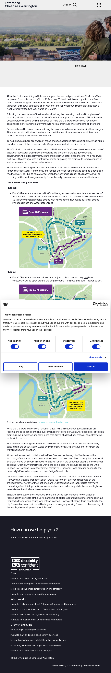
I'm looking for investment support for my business (36, 645)
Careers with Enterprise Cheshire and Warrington (35, 583)
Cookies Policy (74, 665)
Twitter (87, 665)
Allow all (90, 366)
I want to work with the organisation (29, 578)
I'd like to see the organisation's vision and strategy (36, 588)
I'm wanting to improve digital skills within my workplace (38, 640)
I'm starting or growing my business (28, 629)
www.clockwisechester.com (54, 422)
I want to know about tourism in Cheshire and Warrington (39, 609)
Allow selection (55, 366)
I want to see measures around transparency (33, 594)
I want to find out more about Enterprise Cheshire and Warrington (43, 604)
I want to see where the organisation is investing (35, 614)
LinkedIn (96, 665)
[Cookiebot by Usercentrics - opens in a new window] (95, 304)
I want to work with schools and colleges (31, 650)
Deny (20, 366)
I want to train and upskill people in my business (34, 634)
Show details (95, 357)
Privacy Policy (59, 665)
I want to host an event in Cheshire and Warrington (36, 619)
